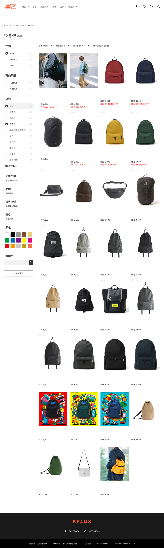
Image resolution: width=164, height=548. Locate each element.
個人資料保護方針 (70, 544)
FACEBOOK (73, 531)
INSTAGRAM (94, 531)
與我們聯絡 (42, 544)
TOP (6, 26)
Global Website (103, 544)
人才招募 (87, 544)
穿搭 (34, 6)
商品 (11, 26)
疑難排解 (32, 544)
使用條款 (56, 544)
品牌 (62, 6)
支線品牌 (44, 6)
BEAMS (10, 6)
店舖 (54, 6)
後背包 (24, 26)
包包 (17, 26)
